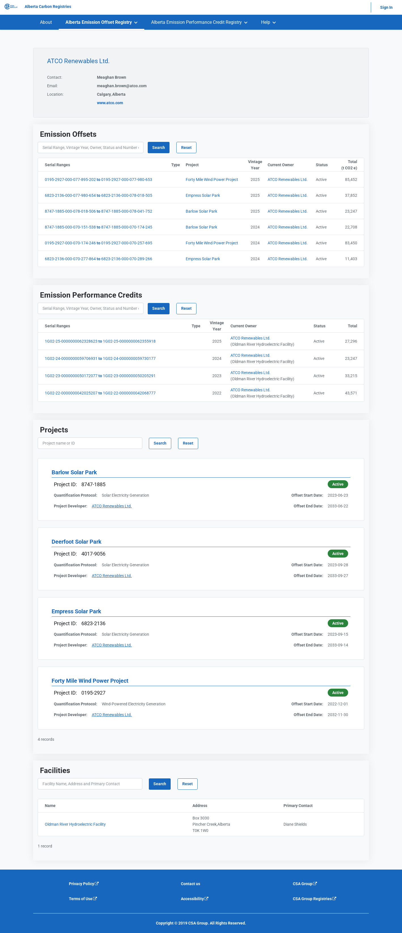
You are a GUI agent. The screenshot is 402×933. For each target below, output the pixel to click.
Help (265, 22)
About (46, 22)
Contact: (54, 77)
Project (215, 165)
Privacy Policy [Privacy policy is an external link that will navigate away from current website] (84, 883)
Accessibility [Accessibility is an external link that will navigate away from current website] (195, 898)
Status (323, 165)
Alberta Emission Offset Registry (98, 22)
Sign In (386, 7)
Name (76, 805)
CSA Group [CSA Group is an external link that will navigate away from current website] (305, 883)
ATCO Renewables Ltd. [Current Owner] (288, 179)
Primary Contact (321, 805)
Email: (52, 86)
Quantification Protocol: (75, 495)
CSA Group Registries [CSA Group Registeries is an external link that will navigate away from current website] (315, 898)
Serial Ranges (85, 165)
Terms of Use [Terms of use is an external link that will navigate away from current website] (83, 898)
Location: (55, 94)
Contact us (190, 883)
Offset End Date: (308, 506)
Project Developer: (70, 506)
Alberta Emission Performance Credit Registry (196, 22)
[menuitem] (46, 22)
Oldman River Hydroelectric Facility (75, 824)
